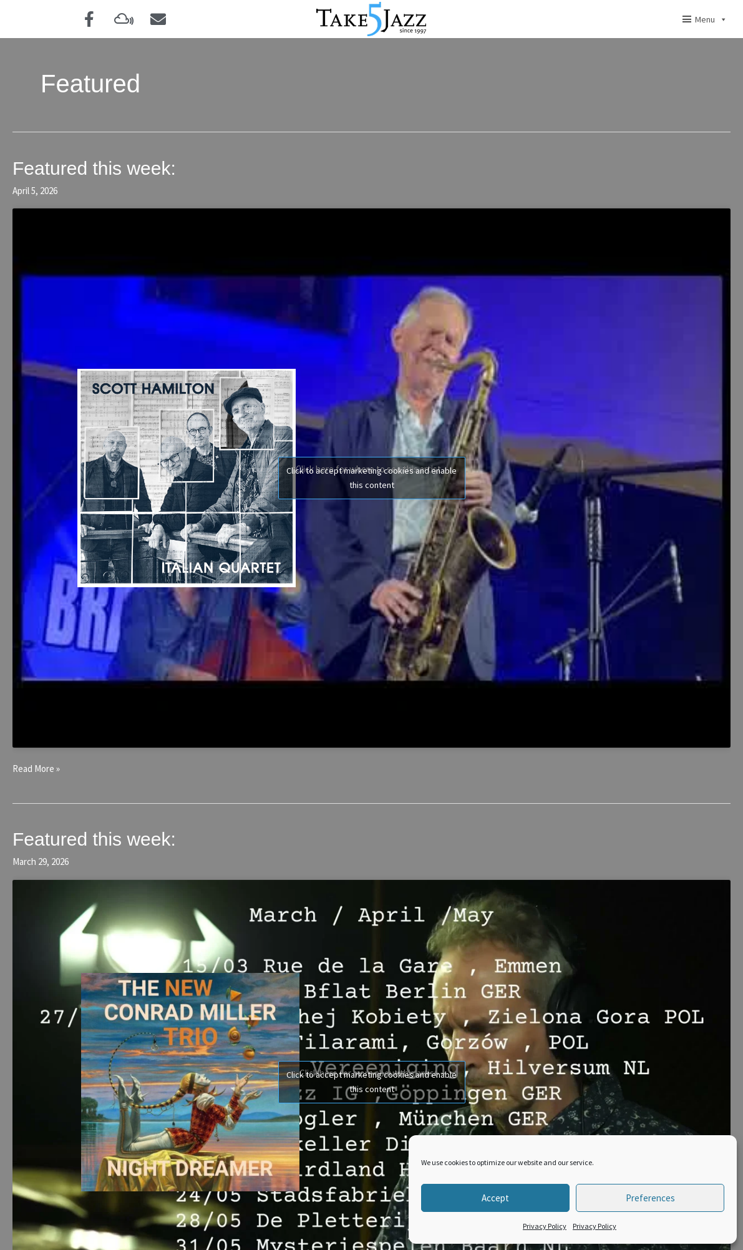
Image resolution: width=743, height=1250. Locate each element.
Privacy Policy (544, 1226)
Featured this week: (94, 168)
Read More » (36, 767)
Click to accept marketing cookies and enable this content (371, 478)
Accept (495, 1198)
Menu (711, 19)
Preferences (650, 1198)
